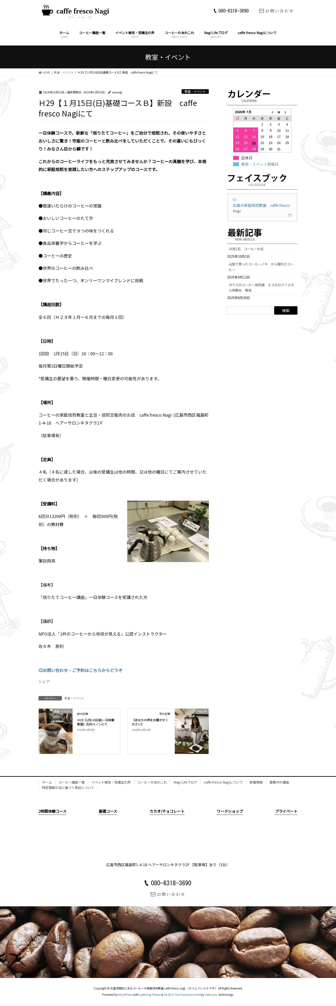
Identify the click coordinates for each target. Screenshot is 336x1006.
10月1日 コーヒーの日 (248, 248)
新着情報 (256, 782)
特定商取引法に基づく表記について (68, 787)
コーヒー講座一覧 (72, 782)
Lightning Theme (150, 994)
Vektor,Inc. (211, 994)
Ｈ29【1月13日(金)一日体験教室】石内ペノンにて (95, 722)
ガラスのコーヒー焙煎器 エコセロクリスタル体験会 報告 (261, 287)
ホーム (47, 782)
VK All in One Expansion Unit (182, 994)
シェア (44, 681)
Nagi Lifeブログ (185, 782)
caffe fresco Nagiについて (223, 782)
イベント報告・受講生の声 (111, 782)
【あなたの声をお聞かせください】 (150, 722)
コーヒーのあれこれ (152, 782)
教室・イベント (195, 91)
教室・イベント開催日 (260, 164)
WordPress (125, 994)
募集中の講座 (279, 782)
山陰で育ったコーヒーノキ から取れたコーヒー (261, 267)
